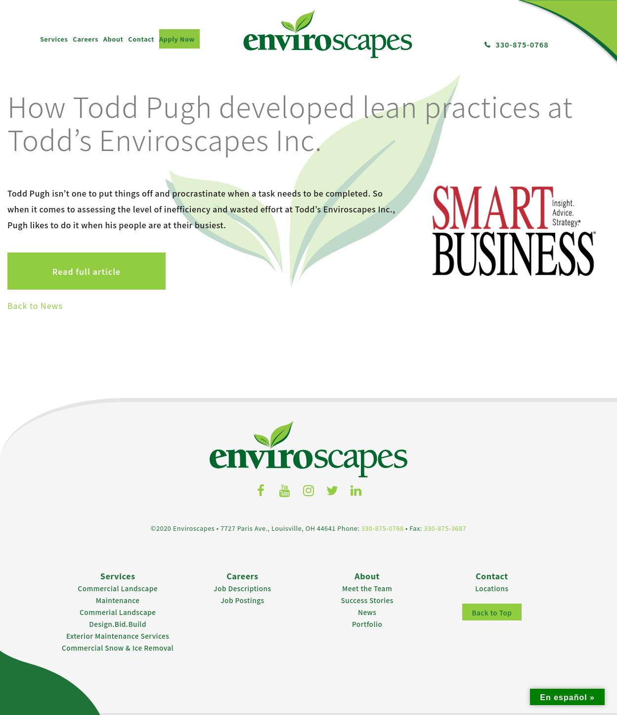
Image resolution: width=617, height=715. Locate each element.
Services (54, 39)
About (113, 39)
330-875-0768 (522, 44)
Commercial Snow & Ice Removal (118, 648)
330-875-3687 (445, 528)
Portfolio (367, 624)
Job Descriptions (242, 588)
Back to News (35, 305)
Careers (85, 39)
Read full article (86, 271)
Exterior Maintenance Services (117, 636)
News (367, 612)
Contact (141, 39)
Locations (491, 588)
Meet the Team (367, 588)
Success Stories (367, 600)
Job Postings (242, 600)
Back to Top (492, 612)
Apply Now (177, 39)
